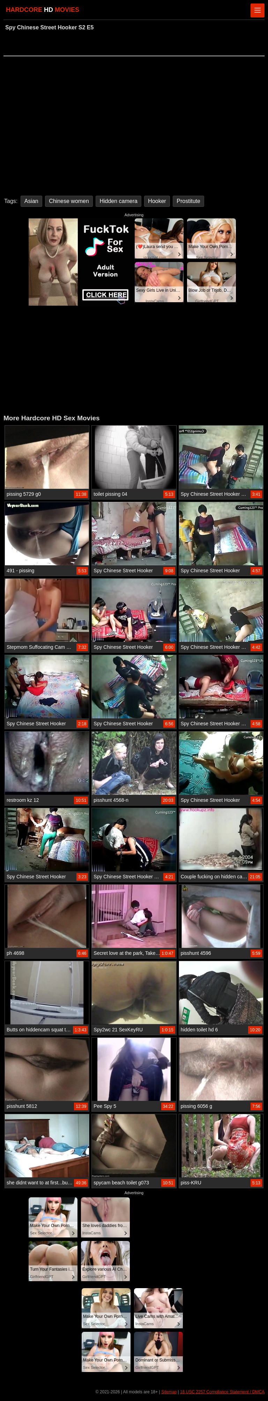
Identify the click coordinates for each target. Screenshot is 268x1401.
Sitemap (169, 1391)
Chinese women (69, 201)
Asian (31, 201)
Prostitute (188, 201)
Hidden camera (118, 201)
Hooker (157, 201)
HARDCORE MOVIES (42, 9)
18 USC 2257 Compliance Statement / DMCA (222, 1391)
